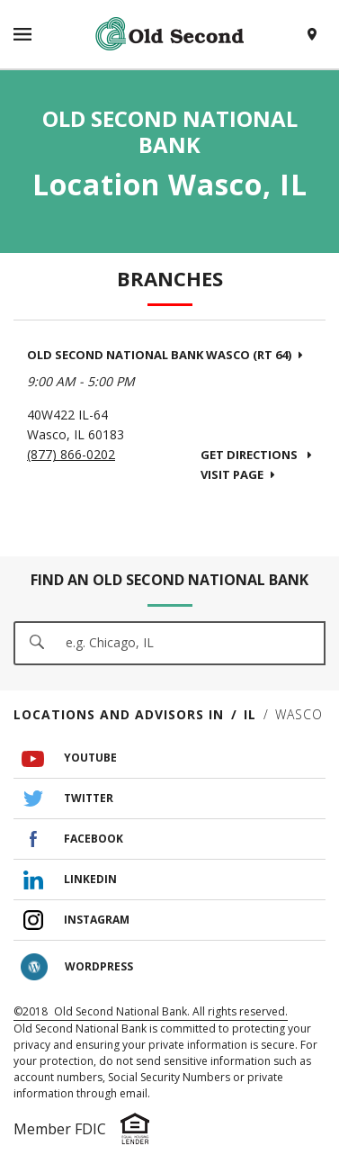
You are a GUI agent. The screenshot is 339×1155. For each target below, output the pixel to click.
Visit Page (238, 474)
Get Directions (256, 455)
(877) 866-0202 (71, 454)
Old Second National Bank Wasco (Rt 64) (165, 355)
